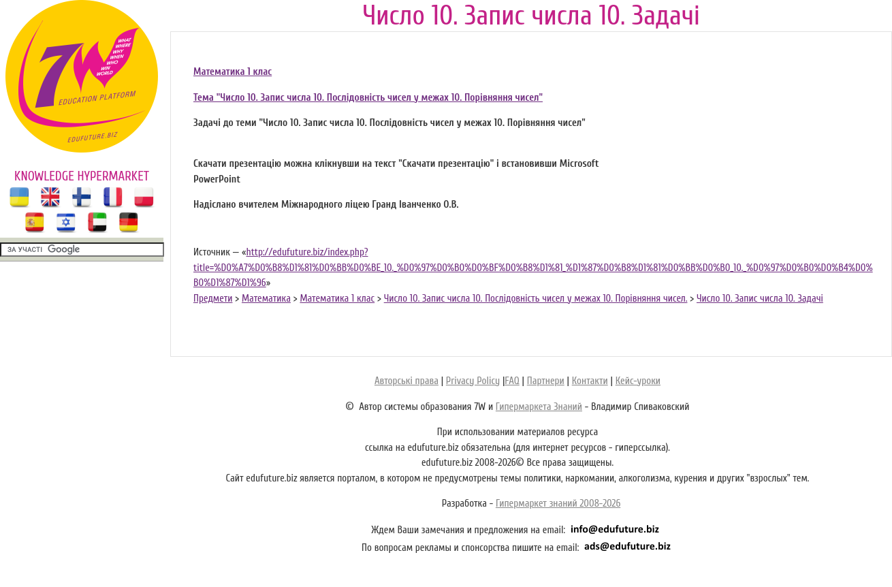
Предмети (212, 298)
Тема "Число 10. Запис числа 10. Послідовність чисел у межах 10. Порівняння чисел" (368, 98)
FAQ (512, 381)
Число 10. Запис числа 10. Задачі (760, 298)
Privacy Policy (473, 381)
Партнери (545, 381)
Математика (266, 298)
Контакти (590, 381)
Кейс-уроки (638, 381)
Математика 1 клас (232, 72)
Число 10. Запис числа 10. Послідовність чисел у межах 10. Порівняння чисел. (536, 298)
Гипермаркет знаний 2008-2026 (558, 503)
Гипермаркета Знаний (539, 407)
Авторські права (407, 381)
